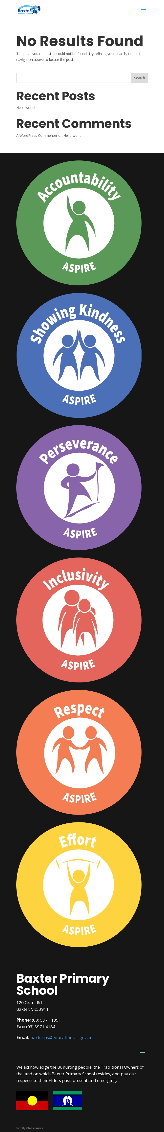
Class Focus (34, 1128)
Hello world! (25, 107)
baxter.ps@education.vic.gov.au (61, 1037)
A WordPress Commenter (36, 135)
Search (139, 77)
